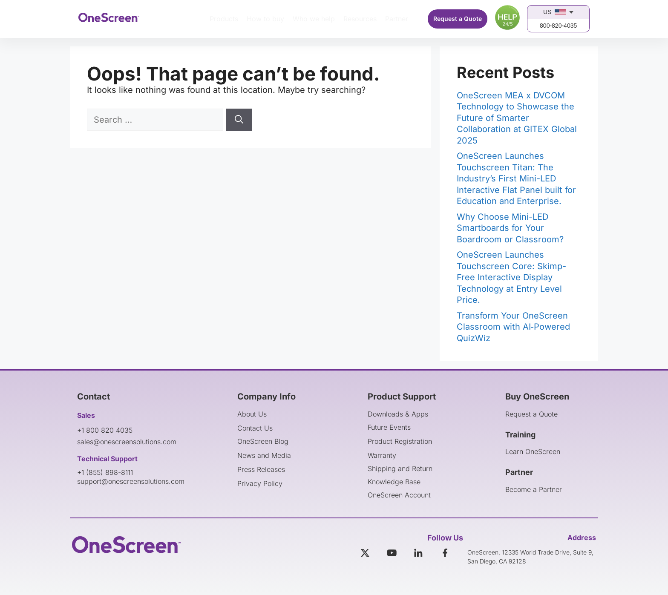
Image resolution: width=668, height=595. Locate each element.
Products (224, 18)
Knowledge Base (394, 481)
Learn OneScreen (532, 451)
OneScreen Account (399, 495)
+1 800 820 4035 (104, 430)
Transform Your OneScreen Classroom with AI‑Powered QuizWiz (513, 326)
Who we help (314, 18)
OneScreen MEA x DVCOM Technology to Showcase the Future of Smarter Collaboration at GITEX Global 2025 (517, 118)
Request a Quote (457, 18)
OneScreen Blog (262, 441)
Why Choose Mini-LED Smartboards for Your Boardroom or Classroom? (510, 228)
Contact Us (255, 428)
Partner (396, 18)
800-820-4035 (558, 25)
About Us (252, 414)
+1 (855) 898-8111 (105, 472)
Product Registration (400, 441)
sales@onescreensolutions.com (126, 441)
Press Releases (261, 469)
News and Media (264, 455)
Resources (360, 18)
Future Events (389, 427)
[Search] (239, 120)
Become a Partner (533, 489)
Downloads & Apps (398, 414)
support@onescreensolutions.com (130, 481)
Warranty (382, 455)
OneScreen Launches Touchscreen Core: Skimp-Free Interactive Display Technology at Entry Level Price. (511, 277)
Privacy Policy (259, 483)
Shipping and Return (400, 468)
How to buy (265, 18)
